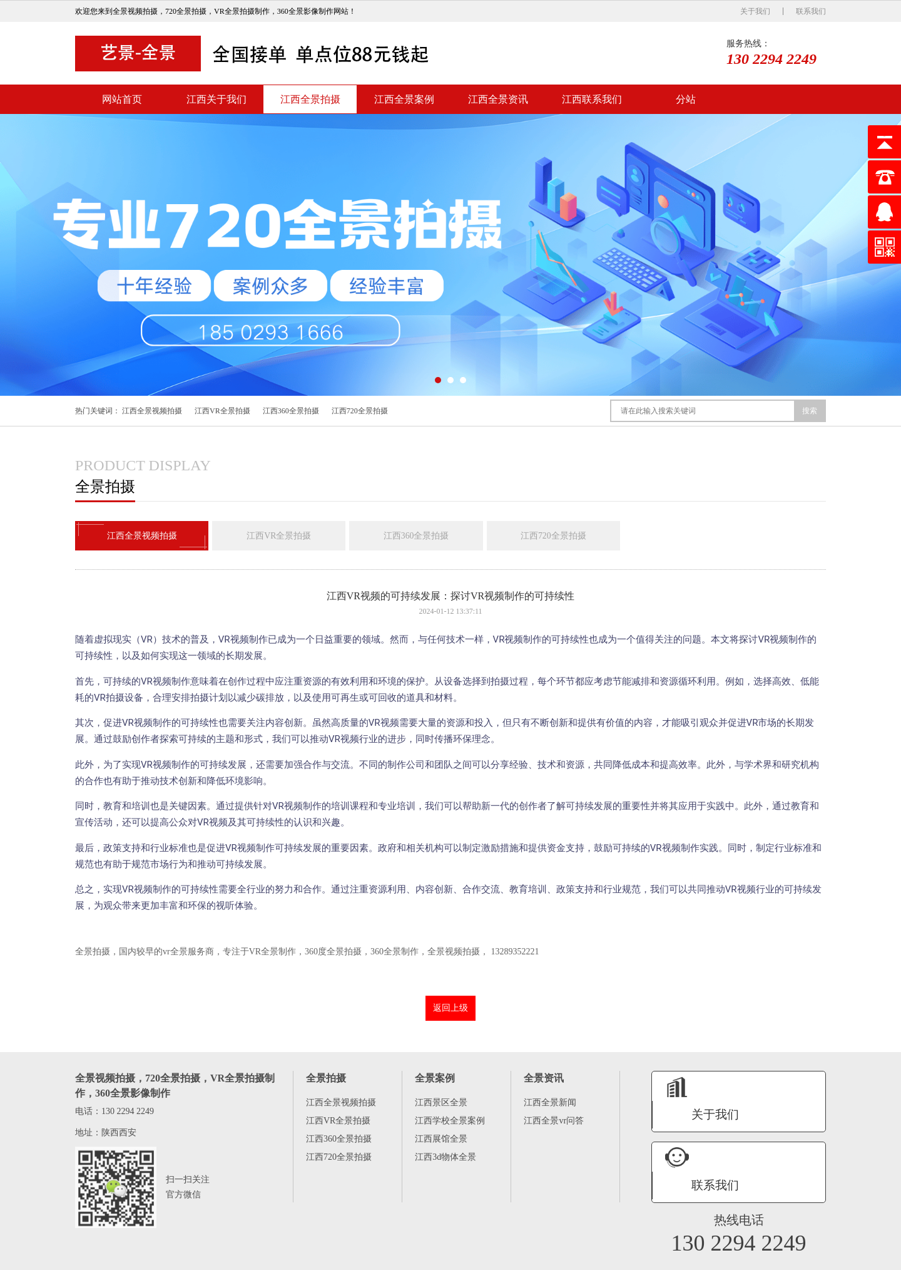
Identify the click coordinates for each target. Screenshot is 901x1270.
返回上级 (450, 1008)
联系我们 (811, 11)
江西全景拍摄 (310, 99)
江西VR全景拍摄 (222, 410)
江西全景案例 (404, 99)
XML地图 (810, 1258)
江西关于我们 (216, 99)
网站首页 (122, 99)
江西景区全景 (441, 1103)
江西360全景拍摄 (291, 410)
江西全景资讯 (498, 99)
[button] (438, 380)
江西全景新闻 (550, 1103)
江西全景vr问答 (554, 1121)
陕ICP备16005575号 (760, 1258)
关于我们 (755, 11)
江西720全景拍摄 (360, 410)
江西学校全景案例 (450, 1121)
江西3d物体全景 (445, 1157)
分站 (686, 99)
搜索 (809, 410)
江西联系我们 (592, 99)
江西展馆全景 (441, 1139)
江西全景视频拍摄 (152, 410)
